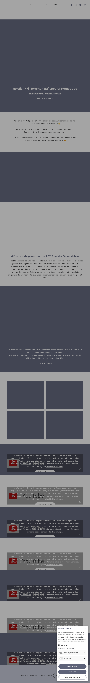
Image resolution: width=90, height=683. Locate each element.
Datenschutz (71, 648)
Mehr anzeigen (63, 645)
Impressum (61, 648)
